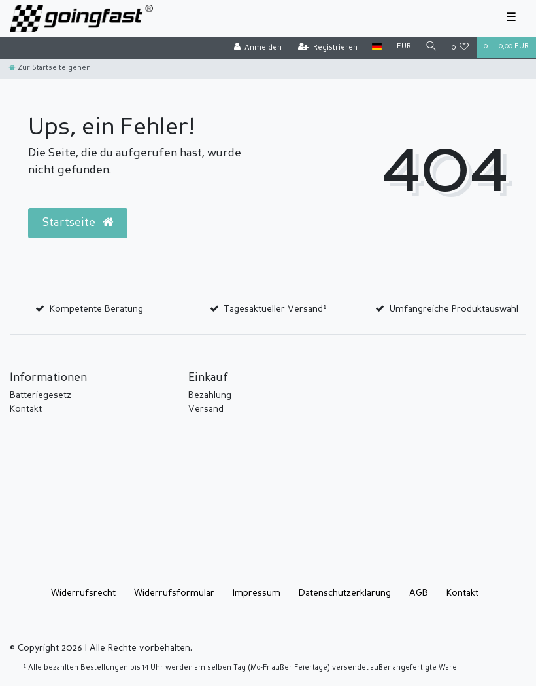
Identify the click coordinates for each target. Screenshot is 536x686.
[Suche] (431, 47)
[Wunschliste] (460, 48)
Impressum (256, 593)
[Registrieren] (328, 48)
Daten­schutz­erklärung (345, 593)
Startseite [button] (77, 222)
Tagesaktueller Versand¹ (275, 309)
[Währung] (403, 47)
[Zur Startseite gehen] (50, 68)
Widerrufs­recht (83, 593)
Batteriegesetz (40, 395)
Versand (206, 409)
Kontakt (26, 409)
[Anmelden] (257, 48)
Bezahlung (209, 395)
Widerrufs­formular (174, 593)
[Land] (377, 47)
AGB (418, 593)
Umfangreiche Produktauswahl (454, 309)
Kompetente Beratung (96, 309)
